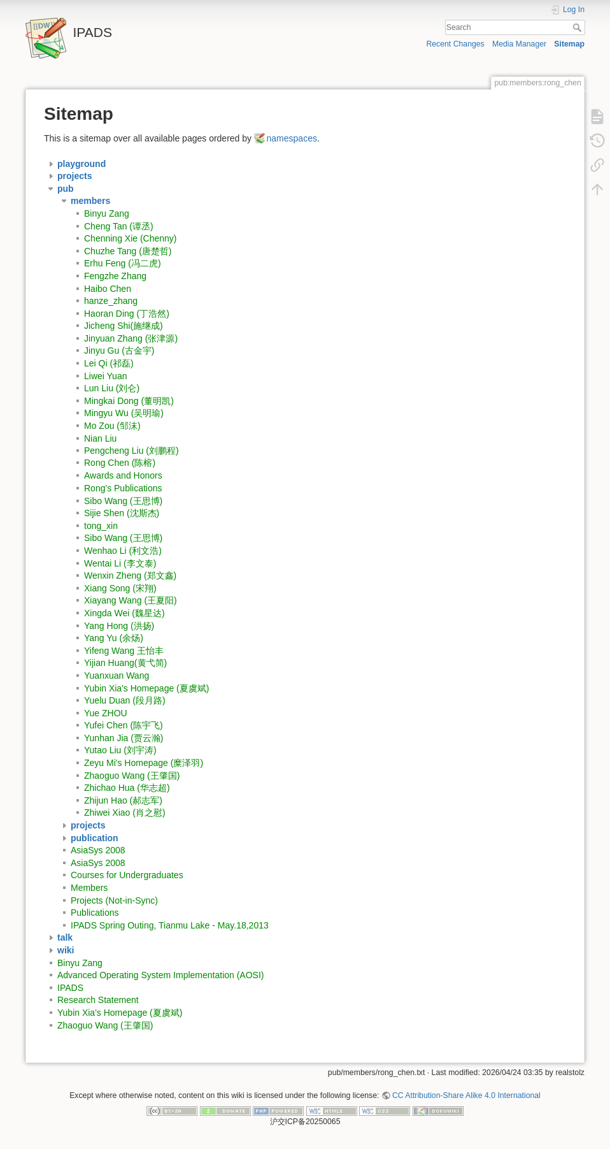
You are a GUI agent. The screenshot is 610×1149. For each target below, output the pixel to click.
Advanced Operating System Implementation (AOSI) (160, 975)
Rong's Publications (123, 488)
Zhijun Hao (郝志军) (123, 800)
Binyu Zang (106, 213)
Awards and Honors (123, 475)
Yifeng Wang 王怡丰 (124, 651)
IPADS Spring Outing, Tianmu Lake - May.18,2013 (170, 925)
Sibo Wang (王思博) (123, 501)
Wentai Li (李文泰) (120, 563)
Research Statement (98, 1000)
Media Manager (519, 44)
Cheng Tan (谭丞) (118, 226)
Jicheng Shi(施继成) (123, 326)
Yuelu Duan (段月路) (125, 700)
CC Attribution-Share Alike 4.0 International (466, 1095)
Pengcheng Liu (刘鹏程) (131, 450)
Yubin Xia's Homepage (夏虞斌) (146, 688)
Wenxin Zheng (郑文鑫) (130, 575)
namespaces (292, 138)
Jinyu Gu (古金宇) (119, 350)
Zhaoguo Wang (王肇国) (132, 775)
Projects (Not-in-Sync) (114, 900)
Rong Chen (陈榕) (119, 463)
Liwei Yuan (105, 376)
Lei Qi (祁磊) (109, 363)
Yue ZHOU (105, 713)
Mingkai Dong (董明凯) (129, 401)
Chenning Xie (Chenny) (130, 238)
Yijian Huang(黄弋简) (125, 663)
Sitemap (569, 44)
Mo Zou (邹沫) (112, 426)
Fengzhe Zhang (115, 276)
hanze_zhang (111, 301)
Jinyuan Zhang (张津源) (131, 338)
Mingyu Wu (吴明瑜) (124, 413)
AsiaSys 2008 (98, 850)
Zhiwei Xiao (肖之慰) (125, 812)
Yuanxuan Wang (116, 675)
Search (578, 27)
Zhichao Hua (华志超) (127, 788)
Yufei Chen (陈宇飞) (123, 725)
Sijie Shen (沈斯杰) (121, 513)
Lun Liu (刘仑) (111, 388)
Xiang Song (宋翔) (120, 588)
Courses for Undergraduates (127, 875)
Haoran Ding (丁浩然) (126, 313)
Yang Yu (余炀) (113, 638)
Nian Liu (100, 438)
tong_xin (101, 526)
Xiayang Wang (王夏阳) (130, 600)
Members (89, 888)
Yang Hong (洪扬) (119, 626)
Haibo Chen (107, 289)
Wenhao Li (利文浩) (123, 551)
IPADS (70, 988)
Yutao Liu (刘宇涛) (120, 750)
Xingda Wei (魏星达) (124, 613)
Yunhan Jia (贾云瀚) (124, 738)
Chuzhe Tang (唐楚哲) (127, 251)
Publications (95, 912)
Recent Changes (455, 44)
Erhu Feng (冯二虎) (122, 263)
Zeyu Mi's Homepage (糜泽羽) (143, 763)
